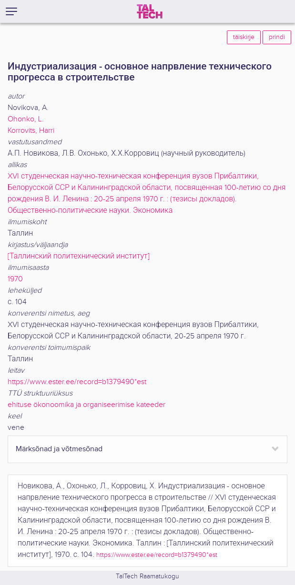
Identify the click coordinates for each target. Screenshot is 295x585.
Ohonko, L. (26, 119)
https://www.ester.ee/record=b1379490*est (77, 382)
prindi (277, 37)
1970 (15, 279)
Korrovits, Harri (31, 130)
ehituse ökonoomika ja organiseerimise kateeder (86, 404)
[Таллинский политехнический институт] (79, 256)
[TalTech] (149, 11)
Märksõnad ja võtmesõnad (59, 449)
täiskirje (243, 37)
